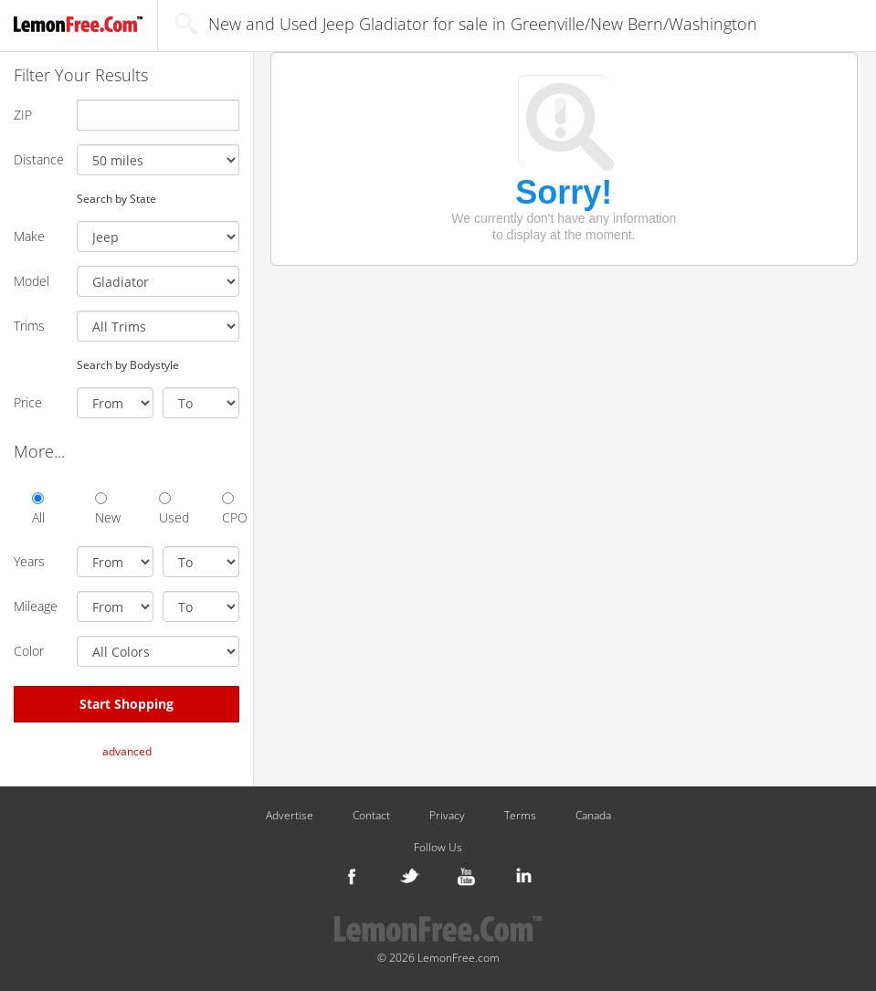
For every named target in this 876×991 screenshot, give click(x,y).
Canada (593, 815)
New (103, 509)
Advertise (289, 815)
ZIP (23, 114)
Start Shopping (126, 703)
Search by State (116, 198)
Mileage (36, 606)
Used (167, 509)
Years (29, 561)
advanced (127, 751)
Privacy (447, 815)
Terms (520, 815)
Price (28, 402)
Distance (38, 159)
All (38, 509)
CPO (230, 509)
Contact (371, 815)
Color (29, 650)
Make (29, 236)
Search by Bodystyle (128, 364)
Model (31, 281)
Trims (29, 325)
